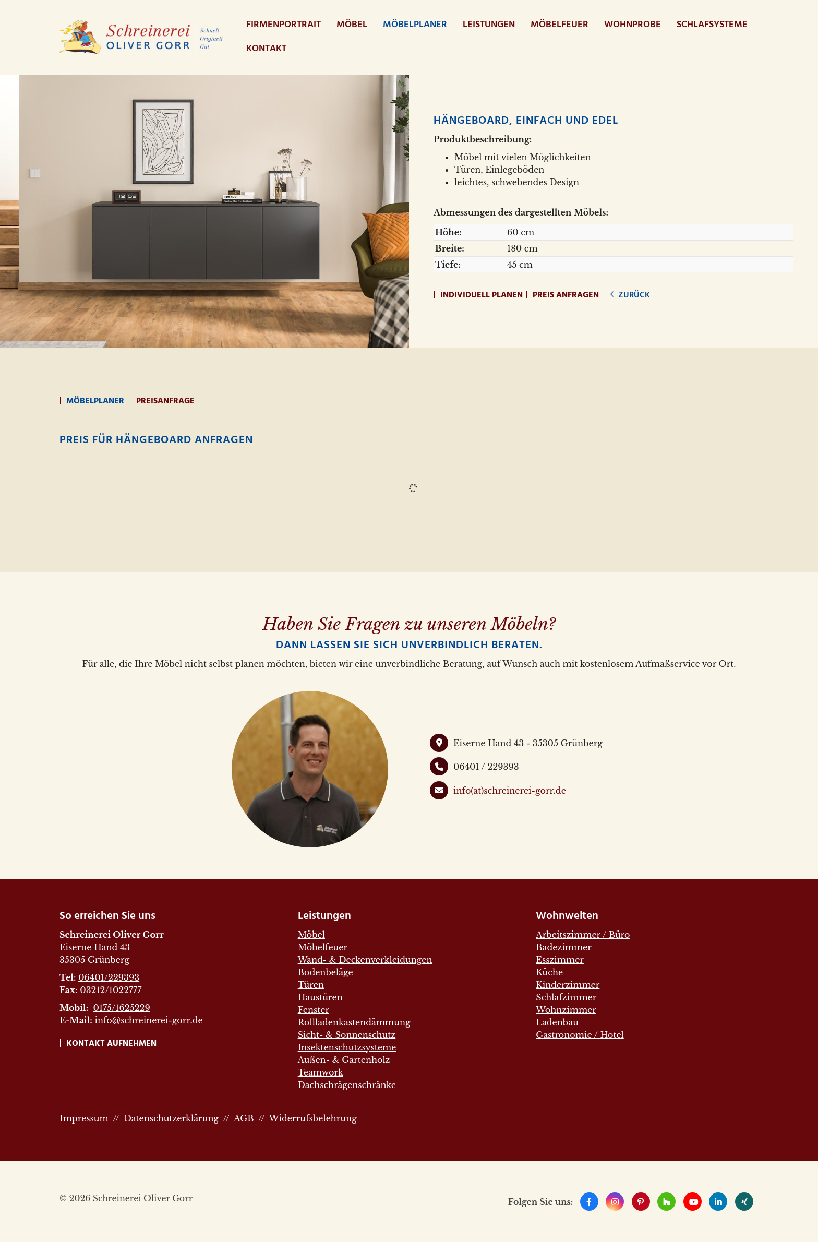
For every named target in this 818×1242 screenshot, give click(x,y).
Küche (549, 972)
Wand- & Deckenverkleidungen (365, 959)
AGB (244, 1118)
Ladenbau (557, 1022)
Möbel (351, 24)
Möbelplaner (415, 24)
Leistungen (489, 24)
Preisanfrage (165, 401)
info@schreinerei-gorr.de (148, 1020)
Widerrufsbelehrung (313, 1118)
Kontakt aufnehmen (111, 1043)
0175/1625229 (121, 1007)
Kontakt (266, 48)
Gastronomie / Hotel (579, 1035)
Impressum (84, 1118)
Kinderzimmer (567, 985)
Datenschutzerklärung (171, 1118)
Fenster (313, 1010)
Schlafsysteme (712, 24)
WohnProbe (632, 24)
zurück (633, 295)
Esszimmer (560, 959)
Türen (311, 985)
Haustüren (320, 997)
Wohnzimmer (566, 1010)
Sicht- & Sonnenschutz (347, 1035)
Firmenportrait (283, 24)
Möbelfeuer (559, 24)
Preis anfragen (566, 295)
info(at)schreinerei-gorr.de (509, 790)
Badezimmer (564, 947)
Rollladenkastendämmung (354, 1022)
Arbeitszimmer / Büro (583, 934)
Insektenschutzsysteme (347, 1047)
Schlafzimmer (566, 997)
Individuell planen (481, 295)
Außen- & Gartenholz (344, 1060)
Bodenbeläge (325, 972)
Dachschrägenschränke (347, 1085)
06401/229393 (108, 977)
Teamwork (320, 1072)
